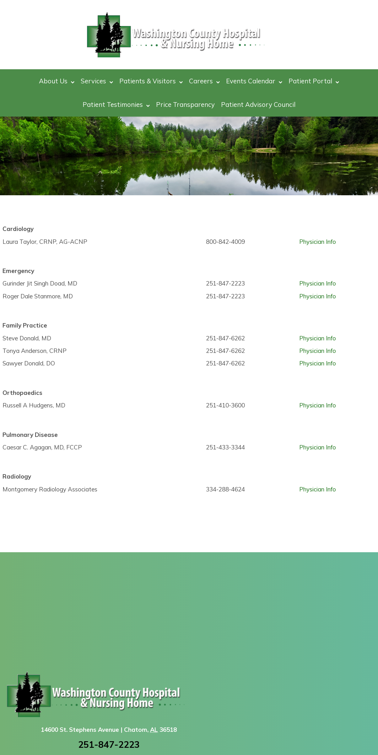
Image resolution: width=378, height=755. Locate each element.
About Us (56, 81)
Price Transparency (185, 104)
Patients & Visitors (151, 81)
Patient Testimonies (116, 104)
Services (97, 81)
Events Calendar (254, 81)
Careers (204, 81)
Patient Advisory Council (258, 104)
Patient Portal (314, 81)
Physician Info (317, 241)
